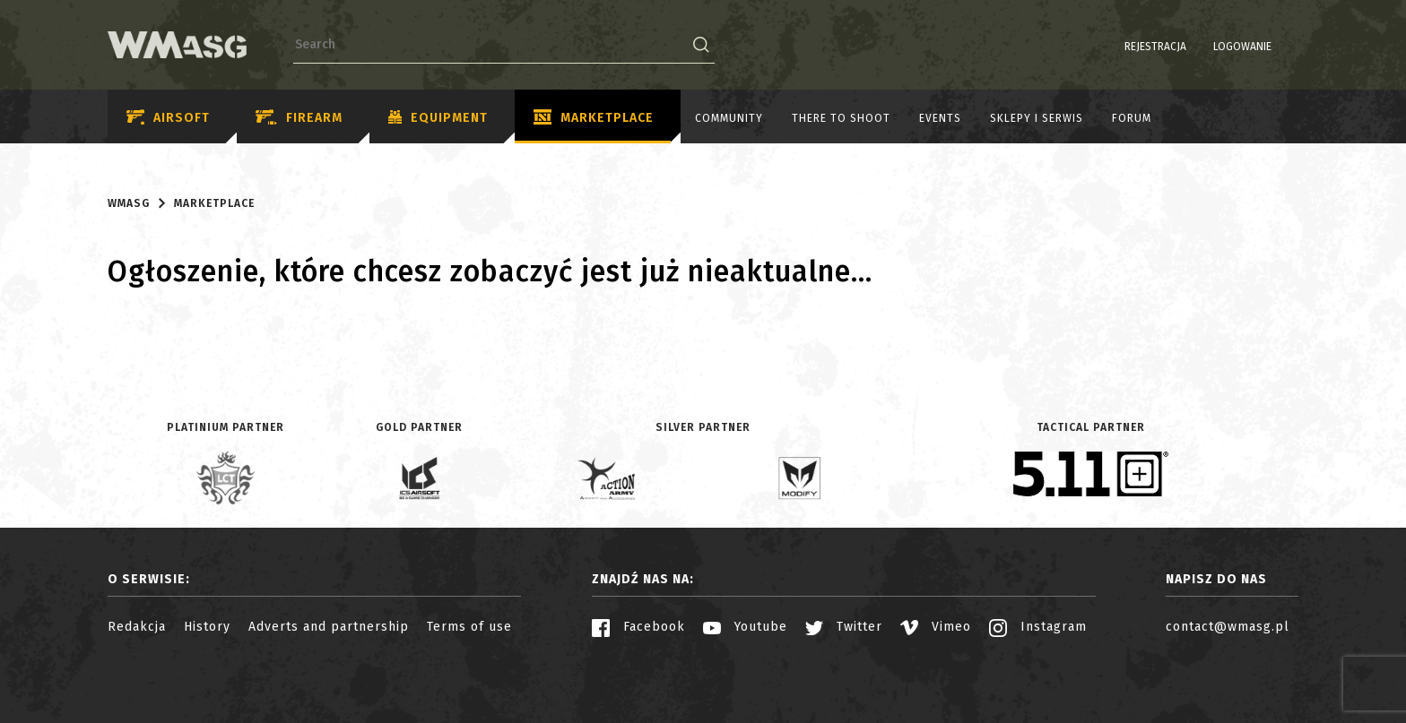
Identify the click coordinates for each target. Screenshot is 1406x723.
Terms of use (469, 626)
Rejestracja (1110, 46)
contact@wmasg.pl (1227, 626)
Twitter (843, 626)
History (207, 626)
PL (1264, 46)
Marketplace (594, 118)
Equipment (438, 118)
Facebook (638, 626)
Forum (1131, 118)
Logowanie (1196, 46)
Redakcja (137, 626)
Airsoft (168, 117)
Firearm (299, 117)
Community (729, 118)
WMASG (129, 203)
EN (1287, 46)
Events (940, 118)
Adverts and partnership (328, 626)
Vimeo (935, 626)
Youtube (745, 626)
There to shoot (841, 118)
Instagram (1038, 626)
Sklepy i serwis (1036, 118)
